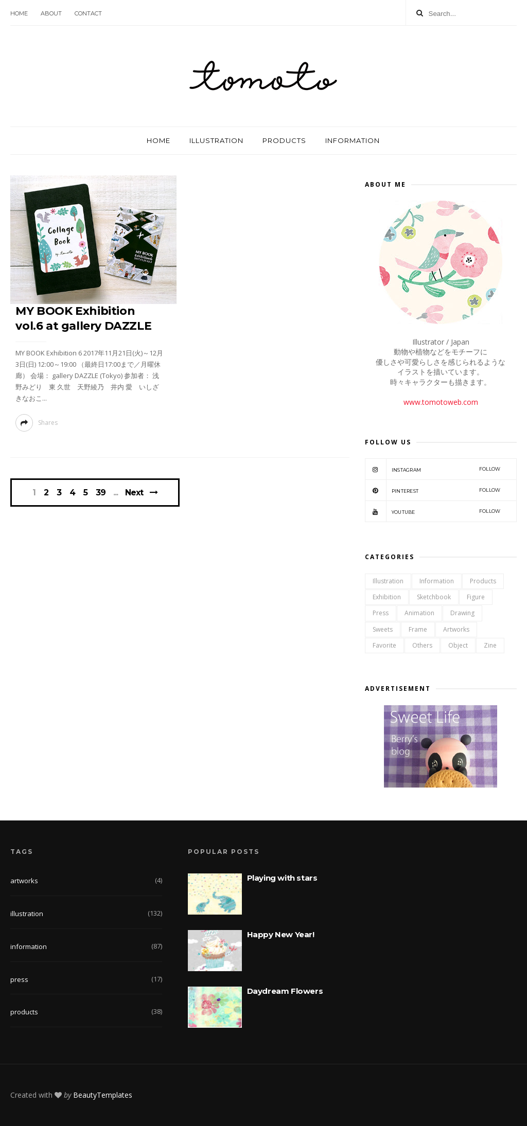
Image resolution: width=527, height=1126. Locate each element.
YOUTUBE (433, 511)
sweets (383, 629)
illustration (388, 581)
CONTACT (88, 13)
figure (476, 597)
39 (101, 493)
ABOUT (51, 13)
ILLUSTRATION (216, 140)
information (436, 581)
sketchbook (434, 597)
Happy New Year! (280, 934)
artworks (456, 629)
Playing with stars (282, 878)
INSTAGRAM (433, 469)
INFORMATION (352, 140)
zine (490, 645)
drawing (462, 613)
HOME (19, 13)
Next (134, 492)
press (381, 613)
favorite (384, 645)
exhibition (387, 597)
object (458, 645)
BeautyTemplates (102, 1095)
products (483, 581)
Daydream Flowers (285, 991)
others (422, 645)
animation (419, 613)
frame (418, 629)
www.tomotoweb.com (440, 402)
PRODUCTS (284, 140)
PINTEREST (433, 490)
